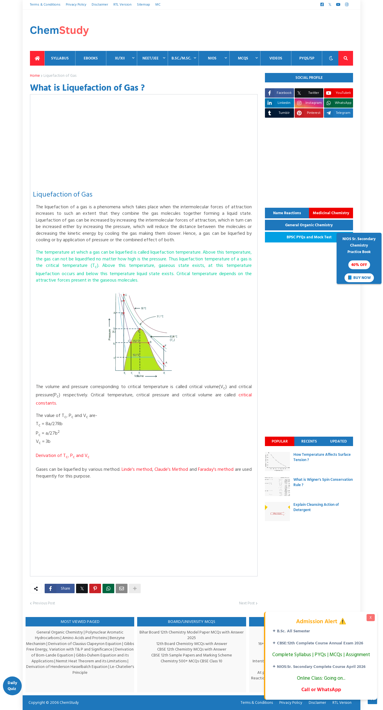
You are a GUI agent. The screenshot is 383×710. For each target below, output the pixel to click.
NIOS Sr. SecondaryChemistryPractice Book (359, 259)
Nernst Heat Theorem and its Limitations (98, 661)
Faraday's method (225, 469)
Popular (280, 441)
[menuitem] (37, 58)
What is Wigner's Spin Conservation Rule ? (323, 482)
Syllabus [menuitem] (60, 58)
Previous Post (44, 603)
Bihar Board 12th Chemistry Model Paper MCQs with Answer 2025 (191, 635)
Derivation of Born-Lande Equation (58, 655)
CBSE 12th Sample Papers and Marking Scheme (191, 655)
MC (155, 4)
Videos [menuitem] (275, 58)
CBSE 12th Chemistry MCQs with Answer (192, 649)
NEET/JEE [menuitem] (150, 58)
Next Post (247, 603)
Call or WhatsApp (320, 690)
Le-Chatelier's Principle (94, 669)
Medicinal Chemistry (331, 213)
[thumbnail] (277, 461)
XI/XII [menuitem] (120, 58)
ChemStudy (67, 702)
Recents (309, 441)
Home (35, 76)
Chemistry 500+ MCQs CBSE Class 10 (191, 661)
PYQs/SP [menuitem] (306, 58)
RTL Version (121, 4)
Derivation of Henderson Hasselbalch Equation (76, 666)
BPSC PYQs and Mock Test (309, 237)
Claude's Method (178, 469)
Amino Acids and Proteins (85, 637)
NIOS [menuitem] (212, 58)
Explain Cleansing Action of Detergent (316, 507)
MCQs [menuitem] (243, 58)
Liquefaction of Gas (58, 76)
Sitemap (142, 4)
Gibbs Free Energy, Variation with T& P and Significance (79, 649)
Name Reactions (287, 213)
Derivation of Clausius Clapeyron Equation (90, 643)
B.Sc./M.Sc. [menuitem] (181, 58)
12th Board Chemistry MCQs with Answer (192, 643)
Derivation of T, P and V (62, 455)
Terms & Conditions (44, 4)
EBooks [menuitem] (91, 58)
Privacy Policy (75, 4)
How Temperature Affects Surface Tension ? (322, 457)
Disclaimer (99, 4)
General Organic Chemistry (309, 225)
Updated (338, 441)
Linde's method (142, 469)
